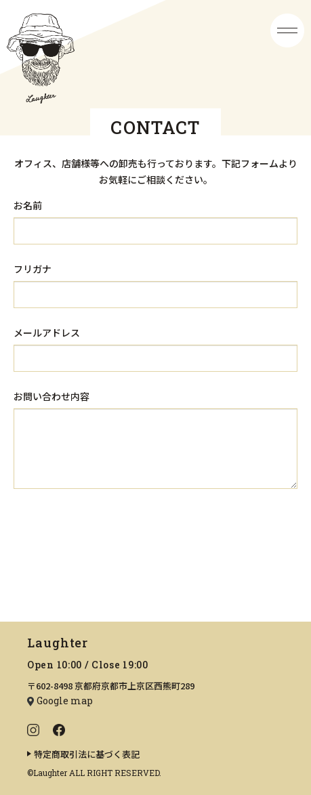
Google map (65, 700)
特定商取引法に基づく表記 (87, 754)
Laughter (57, 643)
